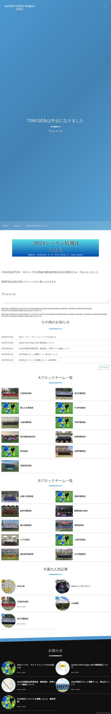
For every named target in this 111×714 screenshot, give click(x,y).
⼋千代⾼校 (25, 540)
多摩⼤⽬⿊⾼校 (26, 496)
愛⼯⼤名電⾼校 (26, 408)
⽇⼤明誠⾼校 (80, 554)
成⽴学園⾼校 (80, 393)
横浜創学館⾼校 (26, 554)
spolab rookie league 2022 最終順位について (36, 345)
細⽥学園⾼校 (26, 511)
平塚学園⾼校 (80, 422)
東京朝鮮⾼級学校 (27, 437)
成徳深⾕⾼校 (26, 465)
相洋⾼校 (24, 451)
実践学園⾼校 (80, 496)
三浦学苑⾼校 (80, 540)
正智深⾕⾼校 (26, 393)
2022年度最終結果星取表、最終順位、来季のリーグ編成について (44, 351)
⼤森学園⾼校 (26, 422)
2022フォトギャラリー (81, 586)
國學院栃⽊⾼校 (80, 511)
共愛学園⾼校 (80, 451)
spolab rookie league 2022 (19, 7)
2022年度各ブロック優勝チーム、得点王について (38, 357)
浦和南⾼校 (79, 525)
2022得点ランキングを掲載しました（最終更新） (38, 363)
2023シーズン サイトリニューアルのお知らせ (37, 340)
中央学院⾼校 (80, 408)
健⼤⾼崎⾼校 (26, 525)
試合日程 (21, 586)
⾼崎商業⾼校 (80, 437)
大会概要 (75, 603)
